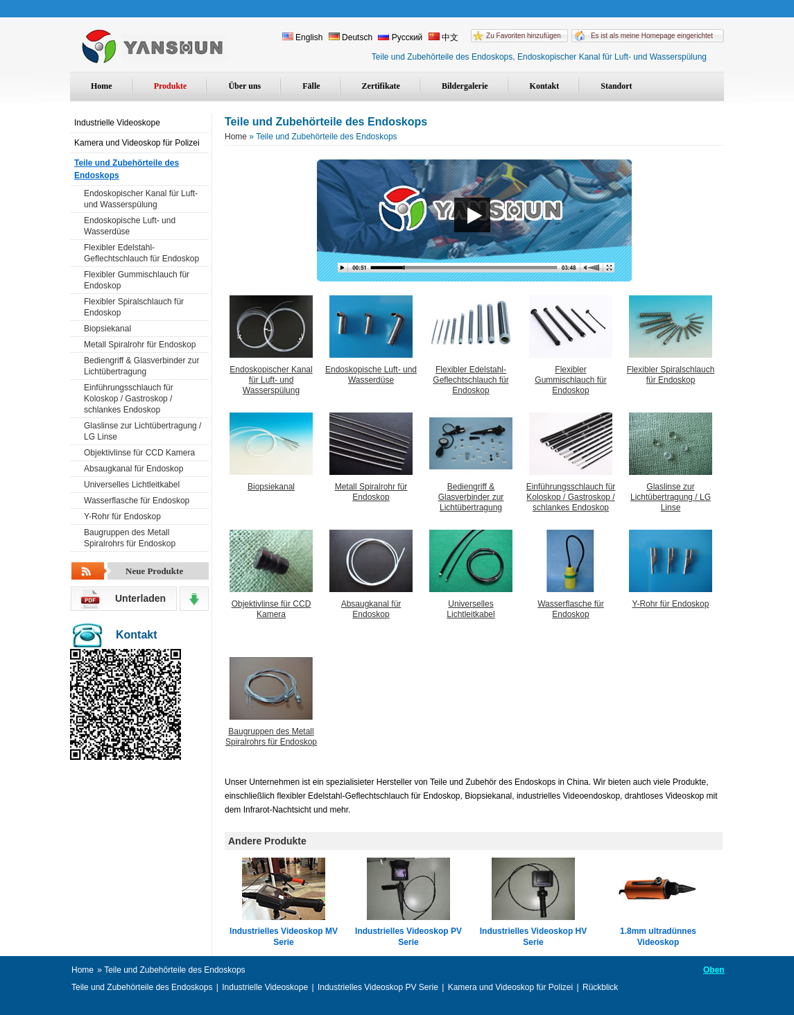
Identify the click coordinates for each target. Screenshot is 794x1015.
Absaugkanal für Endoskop (133, 469)
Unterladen (140, 598)
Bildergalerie (465, 86)
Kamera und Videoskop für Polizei (137, 143)
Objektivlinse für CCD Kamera (139, 453)
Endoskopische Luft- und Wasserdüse (129, 226)
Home (101, 86)
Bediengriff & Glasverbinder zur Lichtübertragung (142, 366)
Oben (714, 970)
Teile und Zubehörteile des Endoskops (126, 169)
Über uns (244, 86)
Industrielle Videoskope (117, 123)
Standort (616, 86)
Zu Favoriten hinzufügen (523, 36)
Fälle (311, 86)
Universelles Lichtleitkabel (132, 484)
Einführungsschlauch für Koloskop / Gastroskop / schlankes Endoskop (128, 399)
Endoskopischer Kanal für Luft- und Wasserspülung (141, 199)
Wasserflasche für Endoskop (136, 500)
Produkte (170, 86)
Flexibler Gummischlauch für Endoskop (136, 280)
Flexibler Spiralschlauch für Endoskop (134, 307)
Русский (400, 37)
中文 (443, 37)
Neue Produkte (154, 571)
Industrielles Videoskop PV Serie (408, 936)
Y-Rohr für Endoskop (122, 516)
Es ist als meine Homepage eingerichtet (652, 36)
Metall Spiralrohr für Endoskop (140, 344)
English (302, 37)
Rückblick (600, 987)
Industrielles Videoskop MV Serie (284, 936)
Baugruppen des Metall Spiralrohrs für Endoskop (129, 538)
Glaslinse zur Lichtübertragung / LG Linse (142, 431)
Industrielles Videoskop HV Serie (533, 936)
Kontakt (545, 86)
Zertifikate (381, 86)
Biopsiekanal (107, 328)
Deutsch (350, 37)
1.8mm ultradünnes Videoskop (658, 936)
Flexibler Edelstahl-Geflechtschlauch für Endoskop (141, 253)
